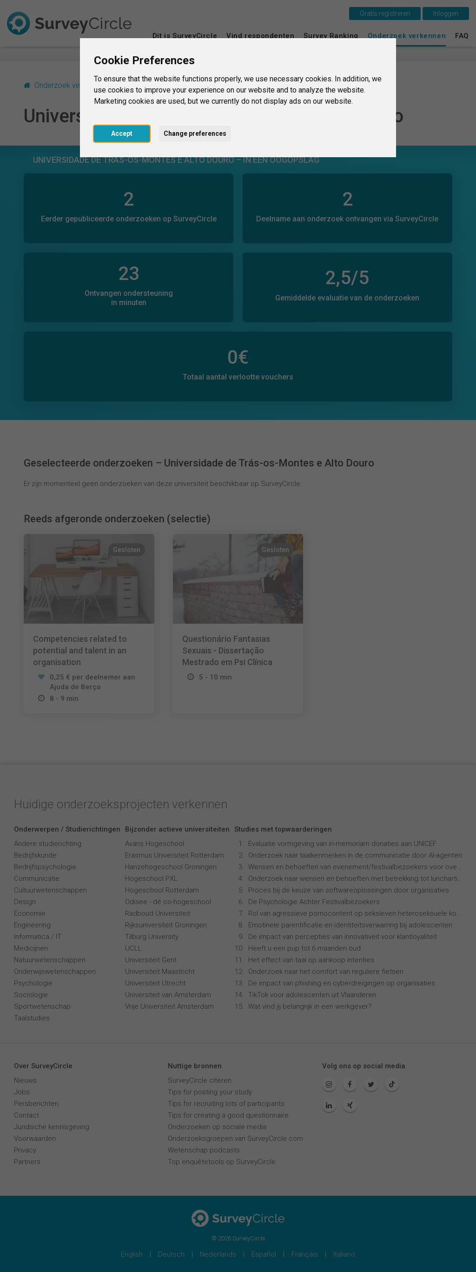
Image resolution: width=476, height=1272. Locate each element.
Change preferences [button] (195, 133)
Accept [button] (122, 133)
